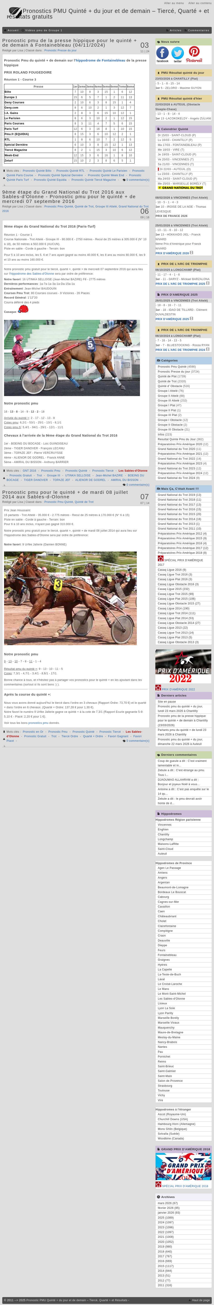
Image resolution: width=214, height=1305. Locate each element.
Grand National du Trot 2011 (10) (179, 528)
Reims (162, 1061)
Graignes (164, 959)
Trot (39, 475)
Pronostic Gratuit (21, 475)
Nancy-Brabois (167, 1042)
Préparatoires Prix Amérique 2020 (180, 444)
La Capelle (165, 969)
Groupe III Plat (167, 415)
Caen (161, 911)
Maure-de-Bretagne (170, 1032)
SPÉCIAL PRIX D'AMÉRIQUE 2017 (180, 561)
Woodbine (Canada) (171, 1138)
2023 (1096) (166, 1227)
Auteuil (162, 853)
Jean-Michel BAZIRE (109, 475)
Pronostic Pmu (50, 470)
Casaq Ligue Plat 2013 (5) (175, 637)
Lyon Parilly (165, 1013)
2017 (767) (165, 1256)
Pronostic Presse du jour (60, 50)
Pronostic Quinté (76, 470)
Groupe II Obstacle (170, 424)
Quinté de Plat (167, 376)
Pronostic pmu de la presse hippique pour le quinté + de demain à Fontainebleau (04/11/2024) (69, 43)
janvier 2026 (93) (169, 1212)
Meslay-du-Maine (169, 1037)
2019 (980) (165, 1246)
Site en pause (167, 701)
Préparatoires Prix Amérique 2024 (180, 473)
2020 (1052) (166, 1241)
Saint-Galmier (167, 1071)
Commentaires (198, 30)
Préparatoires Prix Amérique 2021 (180, 453)
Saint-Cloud (165, 849)
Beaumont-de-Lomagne (173, 887)
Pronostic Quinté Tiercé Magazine (94, 179)
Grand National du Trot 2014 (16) (179, 519)
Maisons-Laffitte (168, 844)
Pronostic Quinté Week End (106, 175)
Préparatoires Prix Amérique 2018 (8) (182, 552)
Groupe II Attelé (168, 395)
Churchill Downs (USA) (173, 1119)
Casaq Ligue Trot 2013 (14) (176, 632)
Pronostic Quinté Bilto (37, 170)
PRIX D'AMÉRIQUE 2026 (172, 253)
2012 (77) (164, 1280)
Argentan (164, 882)
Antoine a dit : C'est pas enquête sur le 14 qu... (183, 791)
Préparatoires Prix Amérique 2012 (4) (182, 533)
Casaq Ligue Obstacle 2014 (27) (179, 623)
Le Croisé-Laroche (170, 984)
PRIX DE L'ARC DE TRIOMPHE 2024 (180, 350)
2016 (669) (165, 1261)
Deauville (164, 940)
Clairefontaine (167, 926)
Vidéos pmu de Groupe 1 (44, 30)
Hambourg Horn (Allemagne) (176, 1124)
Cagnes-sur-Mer (168, 901)
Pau (160, 1051)
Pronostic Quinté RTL (70, 170)
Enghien (163, 829)
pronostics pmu (38, 723)
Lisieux (162, 1003)
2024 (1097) (166, 1222)
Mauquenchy (166, 1027)
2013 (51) (164, 1275)
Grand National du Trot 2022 (176, 458)
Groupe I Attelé (168, 390)
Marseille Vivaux (168, 1022)
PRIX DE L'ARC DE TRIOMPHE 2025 (180, 283)
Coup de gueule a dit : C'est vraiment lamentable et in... (182, 763)
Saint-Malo (165, 1076)
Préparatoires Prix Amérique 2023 (180, 463)
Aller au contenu (200, 3)
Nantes (162, 1046)
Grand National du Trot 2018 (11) (179, 499)
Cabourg (163, 897)
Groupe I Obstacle (170, 420)
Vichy (161, 1095)
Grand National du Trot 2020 (176, 449)
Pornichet (164, 1056)
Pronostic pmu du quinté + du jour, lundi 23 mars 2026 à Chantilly (180, 709)
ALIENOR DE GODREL (90, 480)
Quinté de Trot (84, 206)
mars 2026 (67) (168, 1203)
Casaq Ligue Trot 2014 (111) (176, 613)
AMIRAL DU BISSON (125, 480)
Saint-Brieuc (166, 1066)
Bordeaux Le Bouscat (172, 892)
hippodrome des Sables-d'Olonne (32, 273)
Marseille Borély (168, 1018)
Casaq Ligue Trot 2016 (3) (175, 574)
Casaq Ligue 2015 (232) (174, 589)
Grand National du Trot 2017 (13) (179, 504)
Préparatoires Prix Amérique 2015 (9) (182, 538)
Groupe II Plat (167, 410)
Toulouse (164, 1090)
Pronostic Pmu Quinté (58, 206)
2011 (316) (165, 1285)
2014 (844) (165, 1270)
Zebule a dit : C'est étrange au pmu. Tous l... (181, 772)
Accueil (13, 30)
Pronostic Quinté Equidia (50, 179)
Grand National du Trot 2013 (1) (179, 523)
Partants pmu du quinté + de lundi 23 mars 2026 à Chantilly (182, 732)
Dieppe (162, 945)
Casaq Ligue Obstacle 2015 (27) (179, 603)
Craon (162, 935)
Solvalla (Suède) (169, 1133)
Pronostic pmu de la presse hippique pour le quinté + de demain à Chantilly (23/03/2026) (183, 720)
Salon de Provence (170, 1080)
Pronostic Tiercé (103, 470)
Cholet (162, 921)
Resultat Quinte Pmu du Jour (177, 439)
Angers (162, 877)
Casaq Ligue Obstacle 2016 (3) (178, 584)
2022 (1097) (166, 1232)
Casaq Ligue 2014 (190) (174, 608)
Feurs (161, 950)
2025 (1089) (166, 1217)
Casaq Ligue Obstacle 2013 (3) (178, 642)
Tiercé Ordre (70, 736)
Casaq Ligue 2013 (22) (173, 627)
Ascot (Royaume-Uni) (172, 1114)
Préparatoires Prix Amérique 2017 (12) (183, 548)
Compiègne (165, 930)
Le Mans (163, 989)
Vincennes (164, 824)
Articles (175, 30)
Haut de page (201, 1300)
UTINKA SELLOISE (78, 475)
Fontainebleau (167, 955)
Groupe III (53, 475)
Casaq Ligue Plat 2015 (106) (176, 598)
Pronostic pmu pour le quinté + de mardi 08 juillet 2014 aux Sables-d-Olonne (65, 494)
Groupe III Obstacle (171, 429)
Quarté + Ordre (93, 736)
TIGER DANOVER (36, 480)
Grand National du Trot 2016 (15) (179, 509)
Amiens (163, 872)
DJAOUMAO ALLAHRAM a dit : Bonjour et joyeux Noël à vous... (179, 782)
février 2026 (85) (169, 1208)
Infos (161, 434)
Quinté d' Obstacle (170, 386)
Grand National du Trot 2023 (176, 468)
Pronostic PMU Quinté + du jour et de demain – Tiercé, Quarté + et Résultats (76, 1300)
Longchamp (165, 839)
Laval (161, 979)
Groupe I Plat (166, 405)
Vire (160, 1100)
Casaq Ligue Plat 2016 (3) (175, 579)
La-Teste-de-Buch (169, 974)
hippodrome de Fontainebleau (100, 60)
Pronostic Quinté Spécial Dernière (60, 175)
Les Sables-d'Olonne (133, 470)
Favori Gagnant (118, 736)
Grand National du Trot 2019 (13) (179, 495)
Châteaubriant (167, 916)
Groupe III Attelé (106, 206)
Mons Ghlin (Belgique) (172, 1129)
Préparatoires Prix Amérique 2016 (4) (182, 543)
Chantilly (163, 834)
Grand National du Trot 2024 (176, 478)
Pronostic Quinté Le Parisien (108, 170)
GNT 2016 (29, 470)
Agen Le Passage (169, 868)
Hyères (162, 964)
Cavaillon (164, 906)
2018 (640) (165, 1251)
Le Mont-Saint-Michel (172, 993)
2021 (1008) (166, 1236)
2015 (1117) (166, 1266)
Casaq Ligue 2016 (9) (172, 569)
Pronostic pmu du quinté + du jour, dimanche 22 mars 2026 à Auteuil (180, 742)
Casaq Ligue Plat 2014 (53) (176, 618)
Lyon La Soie (166, 1008)
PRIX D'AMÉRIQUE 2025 (172, 319)
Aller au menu (174, 3)
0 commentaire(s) (138, 179)
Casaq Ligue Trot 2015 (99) (176, 594)
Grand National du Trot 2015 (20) (179, 514)
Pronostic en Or (33, 731)
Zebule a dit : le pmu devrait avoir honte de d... (180, 801)
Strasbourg (165, 1085)
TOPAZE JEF (61, 480)
